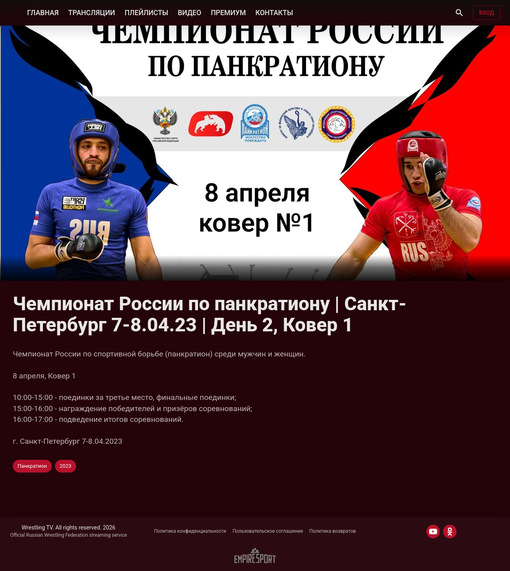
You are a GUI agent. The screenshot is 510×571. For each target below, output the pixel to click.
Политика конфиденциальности (190, 531)
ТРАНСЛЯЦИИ (91, 13)
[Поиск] (459, 12)
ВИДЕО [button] (189, 13)
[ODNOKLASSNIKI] (450, 531)
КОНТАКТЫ (274, 13)
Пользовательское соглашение (268, 531)
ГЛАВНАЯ (43, 13)
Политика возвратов (332, 531)
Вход (486, 13)
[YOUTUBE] (433, 531)
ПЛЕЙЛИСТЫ (146, 13)
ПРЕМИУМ (228, 13)
